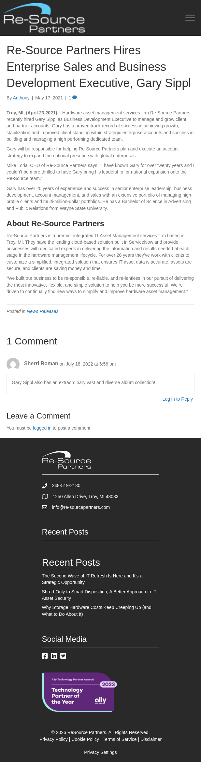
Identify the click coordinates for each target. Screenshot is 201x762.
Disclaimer (151, 739)
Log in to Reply (178, 399)
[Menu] (190, 17)
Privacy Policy (53, 739)
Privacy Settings (100, 752)
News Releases (42, 311)
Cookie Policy (85, 739)
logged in (42, 428)
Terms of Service (119, 739)
